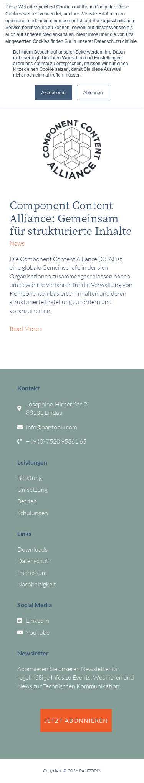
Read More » (26, 328)
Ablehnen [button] (93, 92)
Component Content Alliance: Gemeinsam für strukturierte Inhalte (71, 217)
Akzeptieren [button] (53, 92)
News (17, 243)
